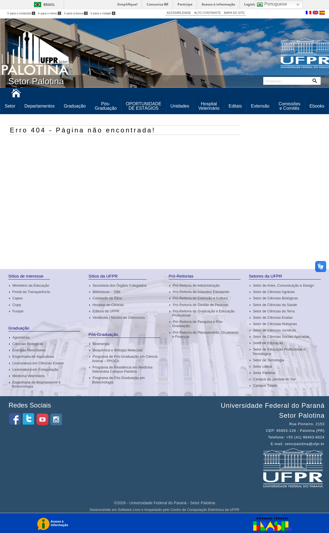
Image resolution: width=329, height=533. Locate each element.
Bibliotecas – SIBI (106, 292)
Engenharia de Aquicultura (33, 356)
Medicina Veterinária (28, 376)
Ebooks (317, 106)
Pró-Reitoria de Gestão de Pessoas (200, 305)
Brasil (49, 4)
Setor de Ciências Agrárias (274, 292)
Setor (10, 106)
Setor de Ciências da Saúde (275, 305)
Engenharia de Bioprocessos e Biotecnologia (36, 384)
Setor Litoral (262, 366)
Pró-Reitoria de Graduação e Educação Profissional (203, 313)
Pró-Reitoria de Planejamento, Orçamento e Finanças (205, 334)
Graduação (75, 106)
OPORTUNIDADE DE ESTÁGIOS (143, 106)
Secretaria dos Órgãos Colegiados (120, 285)
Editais (235, 106)
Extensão (260, 106)
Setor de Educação (268, 343)
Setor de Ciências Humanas (275, 324)
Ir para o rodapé (102, 13)
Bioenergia (101, 344)
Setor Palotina (264, 373)
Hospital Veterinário (209, 106)
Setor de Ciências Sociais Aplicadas (281, 337)
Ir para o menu (49, 13)
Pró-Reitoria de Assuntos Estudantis (201, 292)
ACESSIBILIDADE (179, 12)
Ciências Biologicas (27, 344)
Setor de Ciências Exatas (273, 317)
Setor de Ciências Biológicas (275, 298)
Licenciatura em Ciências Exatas (38, 363)
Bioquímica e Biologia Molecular (118, 350)
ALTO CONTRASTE (207, 12)
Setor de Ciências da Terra (274, 311)
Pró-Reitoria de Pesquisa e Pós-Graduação (197, 324)
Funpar (18, 311)
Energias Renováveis (29, 350)
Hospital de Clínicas (108, 305)
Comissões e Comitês (289, 106)
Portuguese (272, 4)
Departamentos (39, 106)
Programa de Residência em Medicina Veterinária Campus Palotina (122, 369)
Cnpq (16, 305)
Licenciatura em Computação (35, 369)
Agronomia (21, 337)
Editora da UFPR (106, 311)
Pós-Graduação (106, 106)
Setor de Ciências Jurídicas (274, 330)
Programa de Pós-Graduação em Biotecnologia (118, 380)
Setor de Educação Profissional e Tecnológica (278, 351)
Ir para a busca (75, 13)
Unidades (180, 106)
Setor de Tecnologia (268, 360)
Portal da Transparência (31, 292)
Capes (17, 298)
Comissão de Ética (107, 298)
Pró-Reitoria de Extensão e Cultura (200, 298)
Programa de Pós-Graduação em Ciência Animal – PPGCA (125, 358)
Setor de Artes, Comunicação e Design (283, 285)
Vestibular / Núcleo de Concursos (119, 317)
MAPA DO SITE (234, 12)
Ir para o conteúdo (21, 13)
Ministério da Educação (30, 285)
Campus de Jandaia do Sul (274, 379)
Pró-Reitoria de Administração (196, 285)
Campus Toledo (265, 385)
